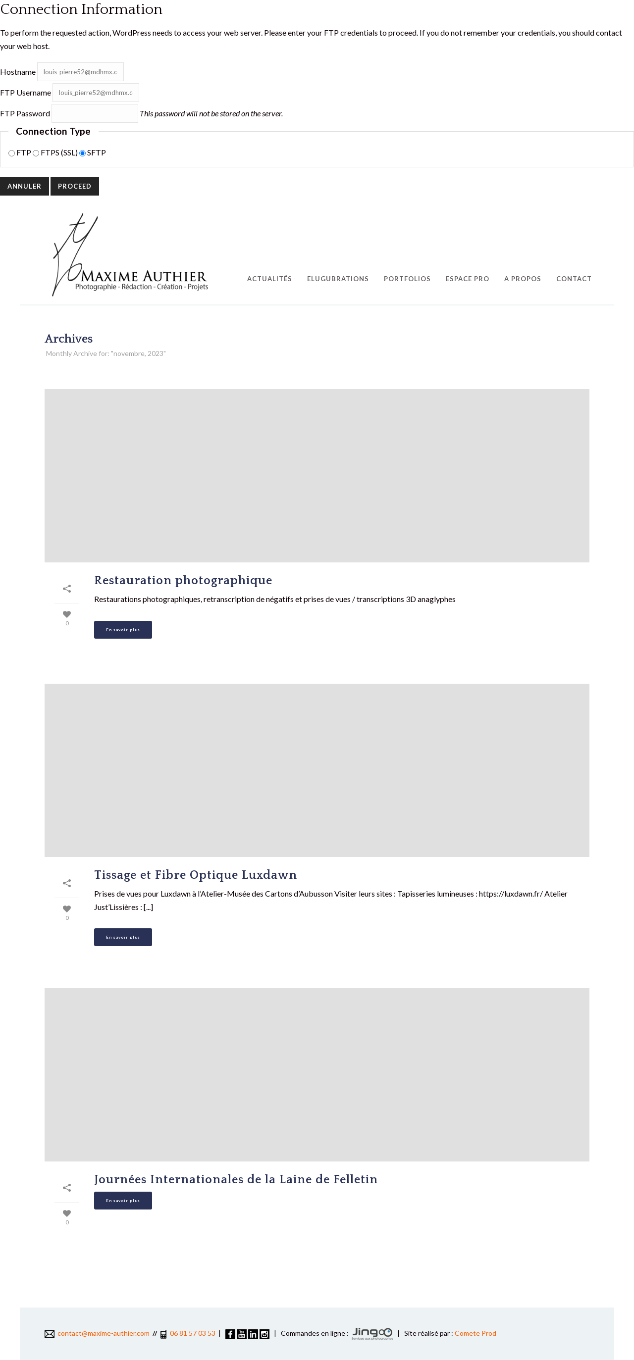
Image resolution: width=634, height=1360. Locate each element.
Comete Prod (475, 1333)
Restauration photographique (183, 580)
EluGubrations (338, 279)
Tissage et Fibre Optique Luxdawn (195, 875)
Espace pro (467, 279)
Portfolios (407, 279)
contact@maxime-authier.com (97, 1333)
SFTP (92, 152)
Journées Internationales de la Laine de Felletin (236, 1179)
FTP (20, 152)
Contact (574, 279)
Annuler (24, 186)
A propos (522, 279)
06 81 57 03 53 (192, 1333)
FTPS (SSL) (56, 152)
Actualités (269, 279)
